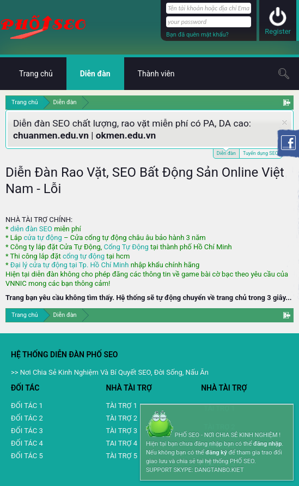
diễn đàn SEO (31, 229)
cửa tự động (42, 237)
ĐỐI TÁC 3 (27, 431)
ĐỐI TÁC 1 (27, 405)
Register (278, 31)
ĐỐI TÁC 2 (27, 418)
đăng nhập (267, 443)
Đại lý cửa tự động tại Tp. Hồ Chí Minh (69, 265)
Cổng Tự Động (125, 247)
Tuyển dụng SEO (260, 153)
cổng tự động (84, 256)
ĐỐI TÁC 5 (27, 456)
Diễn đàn (226, 152)
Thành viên (156, 73)
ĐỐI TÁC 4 (27, 443)
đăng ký (216, 452)
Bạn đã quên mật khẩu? (197, 34)
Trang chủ (36, 73)
